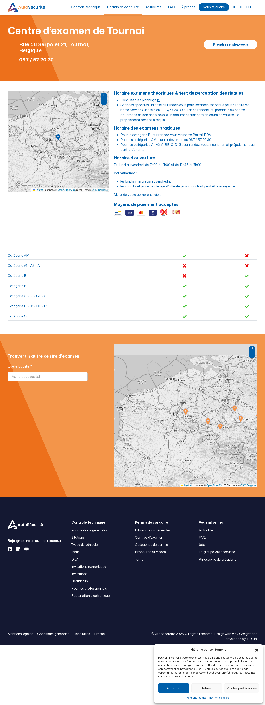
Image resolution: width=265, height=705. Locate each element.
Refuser (207, 688)
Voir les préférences (241, 688)
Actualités (153, 7)
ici (158, 100)
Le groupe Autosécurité (217, 552)
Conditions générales (53, 634)
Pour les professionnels (89, 588)
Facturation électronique (90, 595)
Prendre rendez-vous (230, 44)
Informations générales (89, 530)
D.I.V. (74, 559)
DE (240, 7)
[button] (257, 649)
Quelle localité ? (20, 366)
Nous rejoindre (214, 7)
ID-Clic (251, 639)
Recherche (255, 7)
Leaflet (38, 190)
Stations (78, 537)
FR (233, 7)
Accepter (173, 688)
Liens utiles (81, 634)
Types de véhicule (84, 544)
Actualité (206, 530)
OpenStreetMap (66, 190)
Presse (99, 634)
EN (248, 7)
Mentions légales (196, 697)
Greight (245, 634)
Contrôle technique (86, 7)
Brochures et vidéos (150, 552)
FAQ (171, 7)
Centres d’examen (149, 537)
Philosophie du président (217, 559)
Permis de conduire (123, 7)
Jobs (202, 544)
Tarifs (75, 552)
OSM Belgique (100, 190)
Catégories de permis (151, 544)
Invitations (79, 574)
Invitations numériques (88, 566)
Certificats (79, 581)
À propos (188, 7)
